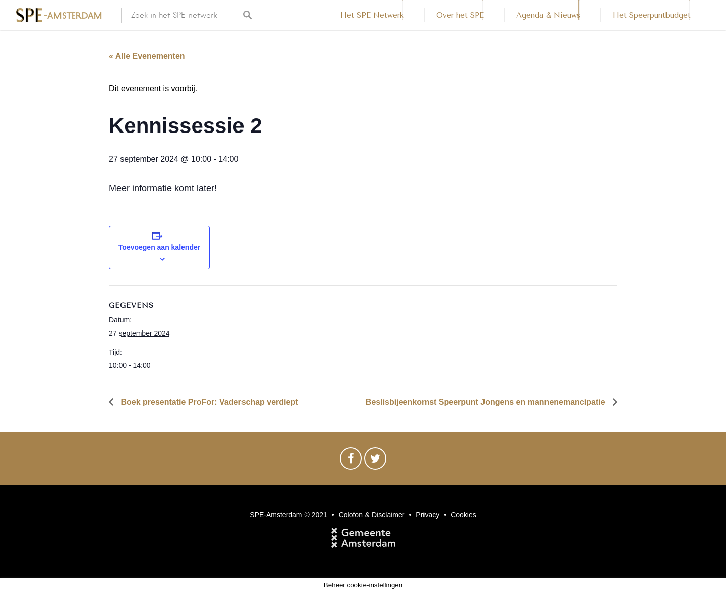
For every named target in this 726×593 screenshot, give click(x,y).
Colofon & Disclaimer (372, 515)
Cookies (463, 515)
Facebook (351, 461)
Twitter (375, 461)
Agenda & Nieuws (548, 15)
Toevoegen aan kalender (159, 247)
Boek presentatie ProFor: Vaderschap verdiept (208, 402)
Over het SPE (460, 15)
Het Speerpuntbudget (652, 15)
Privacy (427, 515)
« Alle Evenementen (147, 56)
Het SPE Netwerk (372, 15)
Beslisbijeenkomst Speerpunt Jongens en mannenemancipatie (487, 402)
